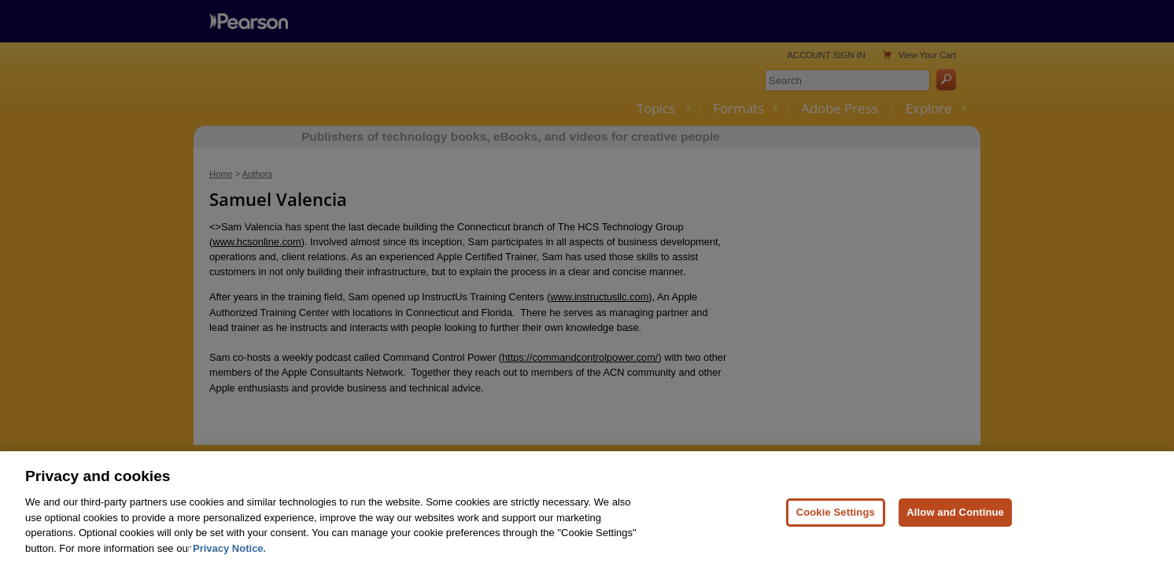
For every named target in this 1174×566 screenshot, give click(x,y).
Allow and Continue (955, 525)
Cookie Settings (835, 525)
